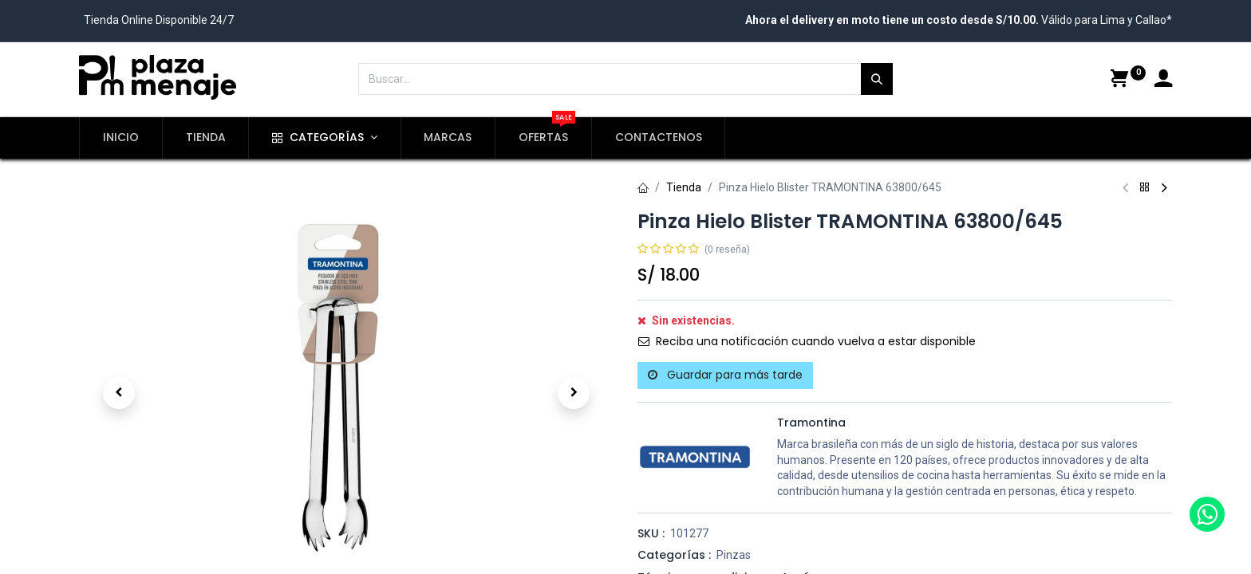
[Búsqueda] (877, 79)
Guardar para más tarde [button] (725, 375)
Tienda (683, 187)
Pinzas (733, 554)
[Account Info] (1163, 80)
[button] (119, 393)
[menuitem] (121, 138)
